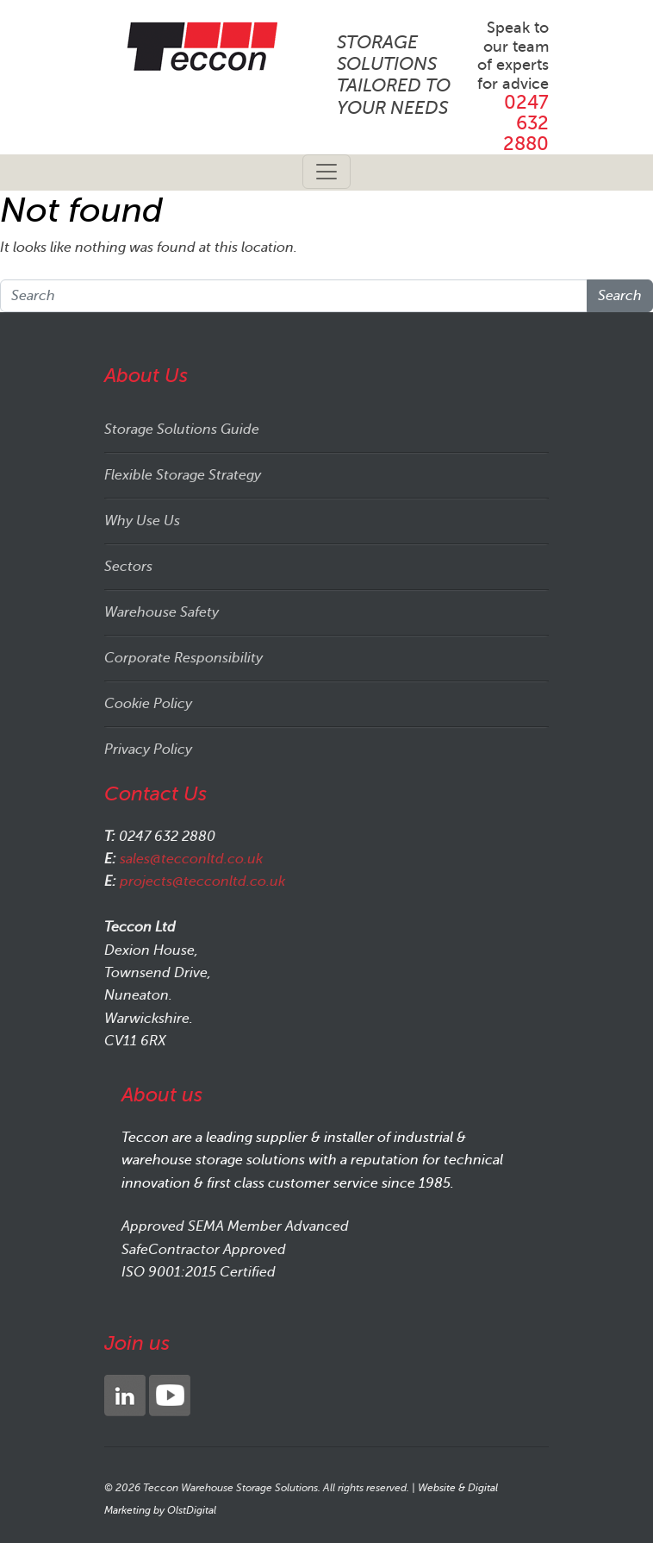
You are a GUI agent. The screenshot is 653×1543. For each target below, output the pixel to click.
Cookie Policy (148, 704)
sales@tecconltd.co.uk (191, 859)
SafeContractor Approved (203, 1250)
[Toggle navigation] (326, 171)
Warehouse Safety (161, 612)
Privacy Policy (148, 749)
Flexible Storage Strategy (182, 475)
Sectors (128, 566)
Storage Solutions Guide (181, 429)
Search (620, 296)
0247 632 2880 (526, 122)
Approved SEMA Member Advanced (235, 1226)
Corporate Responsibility (183, 658)
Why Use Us (142, 521)
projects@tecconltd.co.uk (202, 881)
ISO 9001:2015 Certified (198, 1272)
